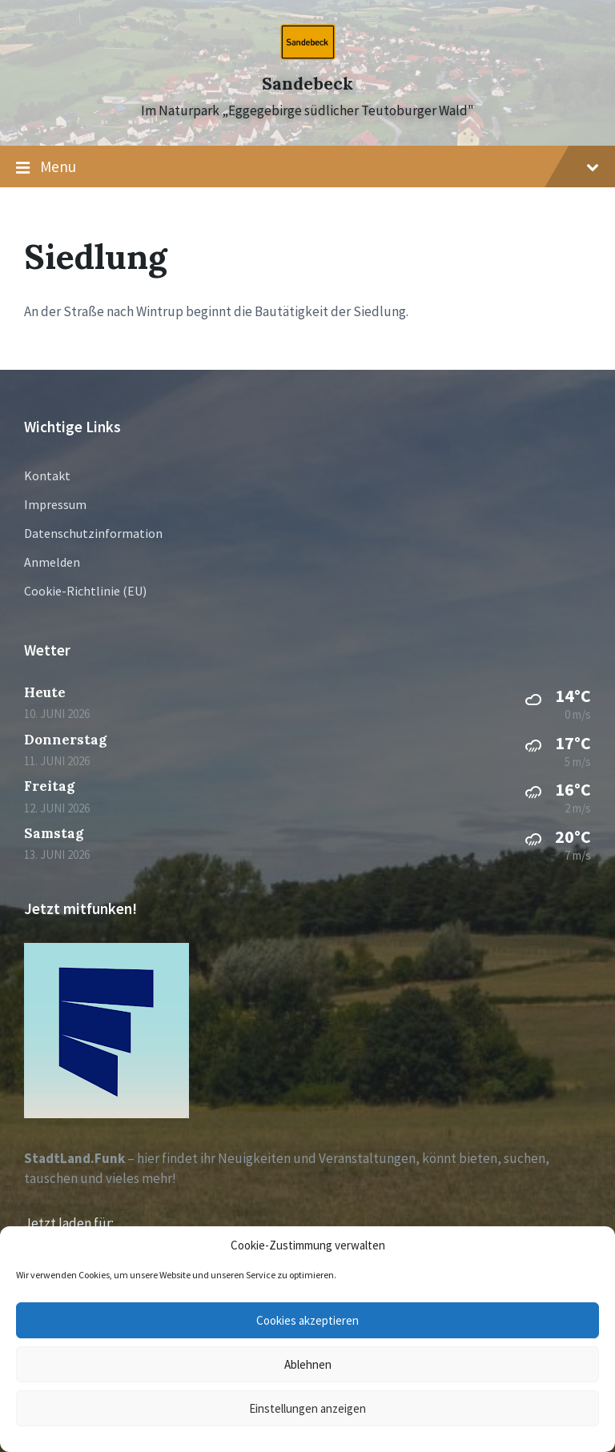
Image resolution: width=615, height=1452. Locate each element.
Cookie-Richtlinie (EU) (85, 591)
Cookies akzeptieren (307, 1320)
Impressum (55, 504)
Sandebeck (307, 83)
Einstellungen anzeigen (307, 1408)
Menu (307, 167)
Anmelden (52, 562)
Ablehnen (308, 1364)
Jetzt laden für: (69, 1223)
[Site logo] (308, 55)
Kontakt (47, 475)
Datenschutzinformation (93, 533)
